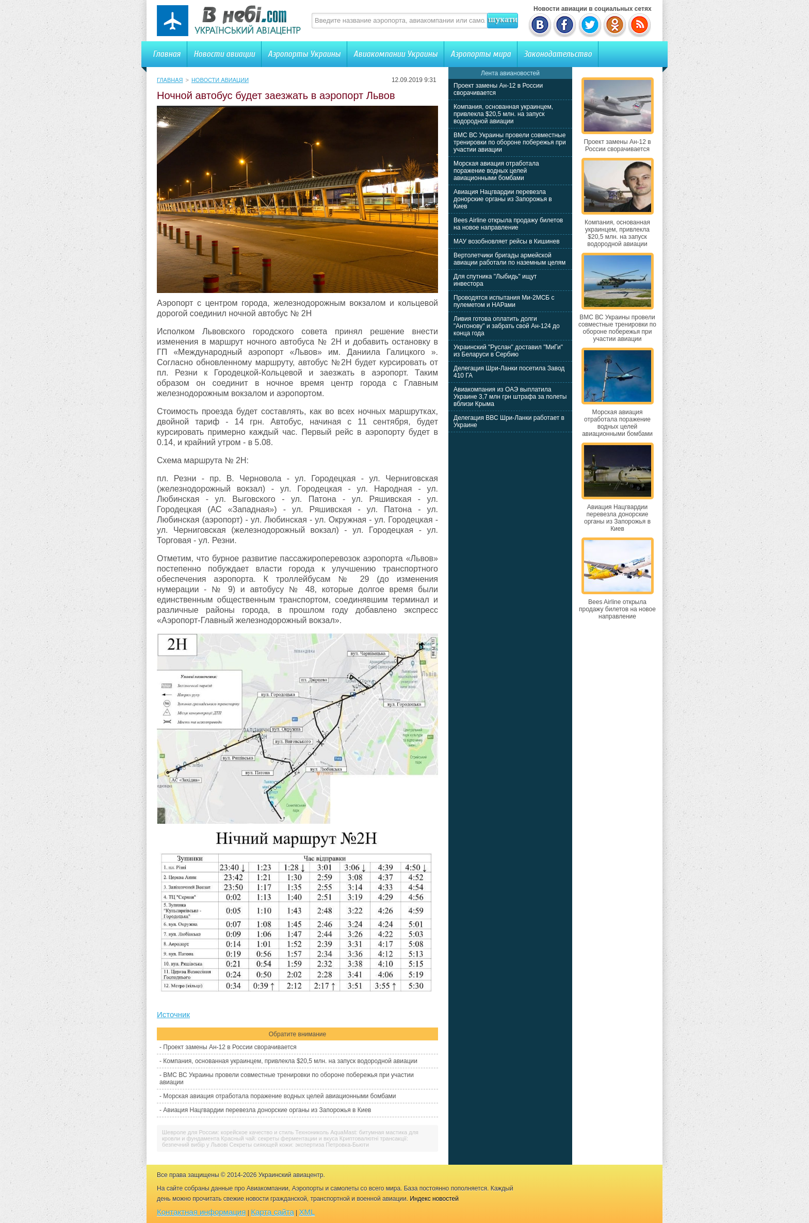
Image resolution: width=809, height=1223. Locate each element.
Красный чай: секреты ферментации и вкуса (279, 1138)
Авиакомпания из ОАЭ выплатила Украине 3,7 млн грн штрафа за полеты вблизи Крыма (510, 396)
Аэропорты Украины (304, 54)
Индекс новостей (434, 1198)
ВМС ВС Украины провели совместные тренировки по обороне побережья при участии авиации (510, 142)
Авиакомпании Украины (395, 54)
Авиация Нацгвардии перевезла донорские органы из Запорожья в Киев (267, 1110)
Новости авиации (224, 54)
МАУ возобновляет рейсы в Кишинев (507, 241)
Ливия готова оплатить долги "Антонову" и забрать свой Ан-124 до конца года (507, 326)
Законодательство (558, 54)
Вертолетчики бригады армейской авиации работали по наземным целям (509, 259)
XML (307, 1212)
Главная (167, 54)
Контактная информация (201, 1212)
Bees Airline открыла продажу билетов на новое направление (508, 224)
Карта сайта (272, 1212)
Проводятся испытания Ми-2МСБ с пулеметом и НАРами (504, 301)
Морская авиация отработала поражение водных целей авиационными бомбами (279, 1096)
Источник (173, 1014)
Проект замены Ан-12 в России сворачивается (229, 1047)
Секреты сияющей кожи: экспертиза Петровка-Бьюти (299, 1145)
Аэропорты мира (480, 54)
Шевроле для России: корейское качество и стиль (228, 1132)
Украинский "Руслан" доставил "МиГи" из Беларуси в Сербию (508, 351)
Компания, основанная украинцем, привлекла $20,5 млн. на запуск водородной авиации (290, 1061)
